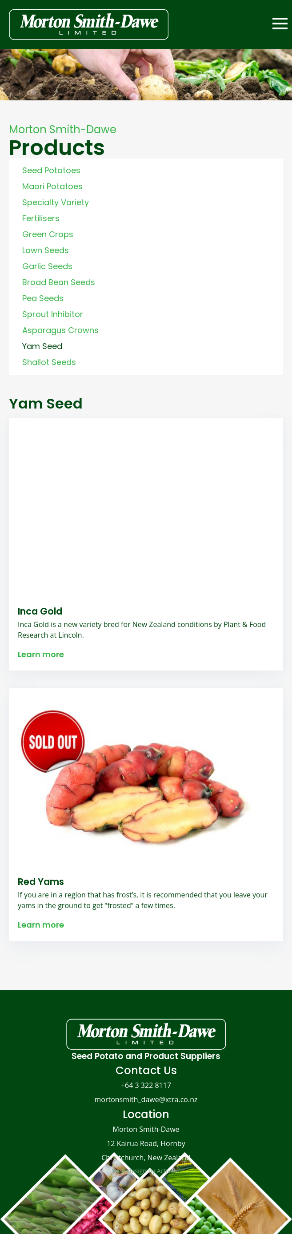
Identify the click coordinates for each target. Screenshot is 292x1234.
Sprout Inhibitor (52, 314)
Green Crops (47, 234)
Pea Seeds (43, 298)
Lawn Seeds (45, 250)
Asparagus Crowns (60, 330)
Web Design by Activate (146, 1171)
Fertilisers (41, 218)
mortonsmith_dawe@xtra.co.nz (145, 1099)
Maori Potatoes (52, 186)
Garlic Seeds (47, 266)
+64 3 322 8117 (146, 1085)
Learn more (41, 654)
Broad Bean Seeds (58, 282)
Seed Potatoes (51, 170)
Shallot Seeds (49, 362)
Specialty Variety (55, 202)
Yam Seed (42, 346)
